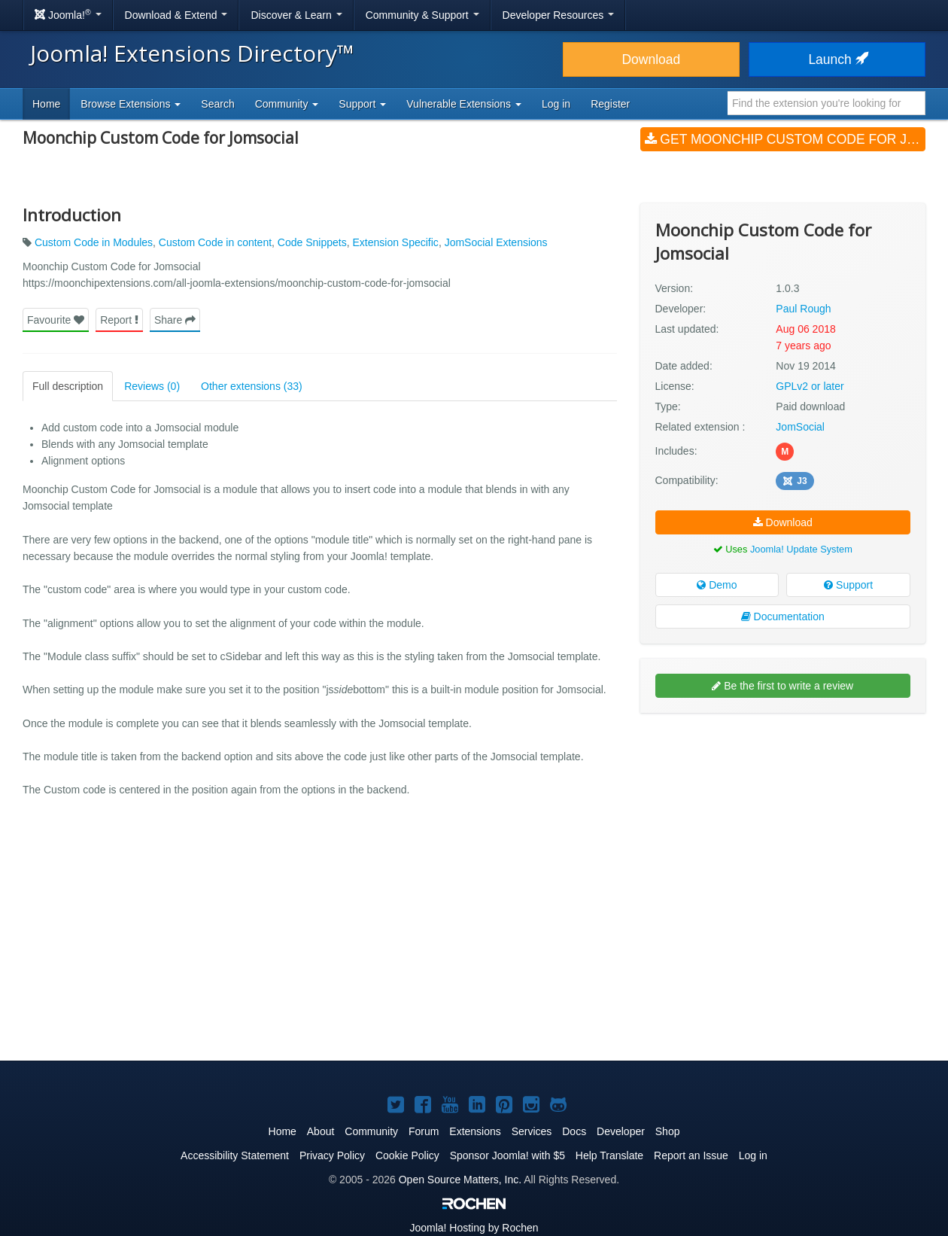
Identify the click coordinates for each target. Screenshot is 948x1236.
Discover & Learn (296, 15)
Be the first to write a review (782, 686)
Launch (836, 59)
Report (119, 320)
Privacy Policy (332, 1155)
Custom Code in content (215, 242)
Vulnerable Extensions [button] (463, 104)
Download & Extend (176, 15)
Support (848, 585)
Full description (67, 386)
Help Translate (609, 1155)
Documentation (783, 616)
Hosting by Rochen (473, 1228)
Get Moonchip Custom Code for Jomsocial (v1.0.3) (785, 139)
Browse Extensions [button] (131, 104)
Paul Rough (803, 309)
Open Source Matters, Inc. (460, 1180)
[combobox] (826, 103)
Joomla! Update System (801, 549)
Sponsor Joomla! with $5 (507, 1155)
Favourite (55, 320)
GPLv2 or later (809, 386)
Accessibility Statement (235, 1155)
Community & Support (422, 15)
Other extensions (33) (251, 386)
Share (175, 320)
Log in (556, 104)
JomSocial (800, 427)
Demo (717, 585)
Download (650, 59)
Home (46, 104)
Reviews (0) (152, 386)
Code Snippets (312, 242)
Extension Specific (395, 242)
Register (610, 104)
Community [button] (287, 104)
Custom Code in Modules (94, 242)
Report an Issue (691, 1155)
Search (217, 104)
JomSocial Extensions (496, 242)
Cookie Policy (407, 1155)
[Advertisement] (782, 822)
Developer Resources (559, 15)
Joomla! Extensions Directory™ (192, 53)
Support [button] (362, 104)
